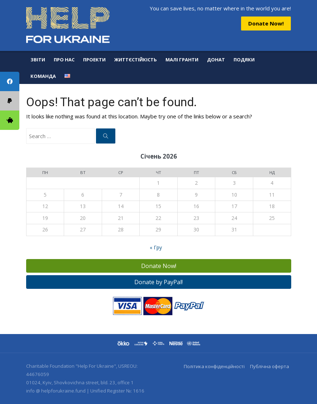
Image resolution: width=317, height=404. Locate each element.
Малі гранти (181, 59)
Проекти (94, 59)
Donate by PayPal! (158, 282)
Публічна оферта (269, 366)
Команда (43, 76)
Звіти (37, 59)
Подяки (244, 59)
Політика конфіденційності (214, 366)
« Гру (156, 247)
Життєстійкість (135, 59)
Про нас (64, 59)
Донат (216, 59)
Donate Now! (266, 23)
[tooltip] (9, 120)
